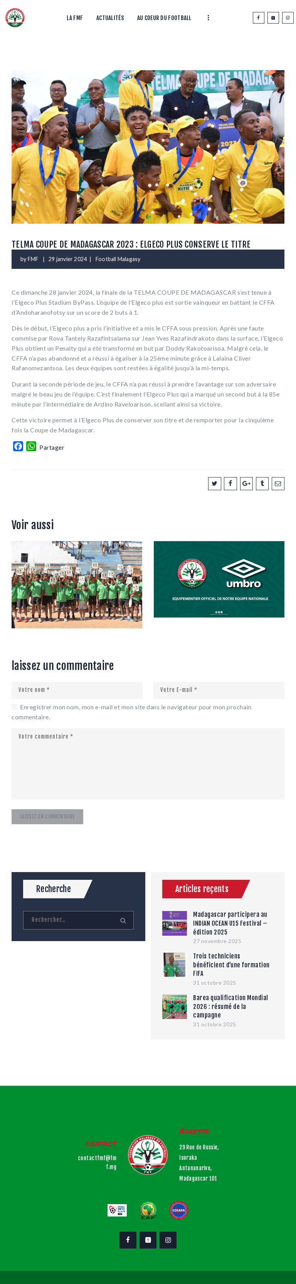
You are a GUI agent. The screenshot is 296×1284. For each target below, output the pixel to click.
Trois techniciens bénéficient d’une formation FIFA (231, 964)
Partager (51, 447)
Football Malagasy (118, 259)
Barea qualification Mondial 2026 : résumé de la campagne (230, 1006)
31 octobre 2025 (214, 982)
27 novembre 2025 (217, 941)
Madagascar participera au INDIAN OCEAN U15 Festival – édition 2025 (230, 923)
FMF (34, 259)
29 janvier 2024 (68, 259)
